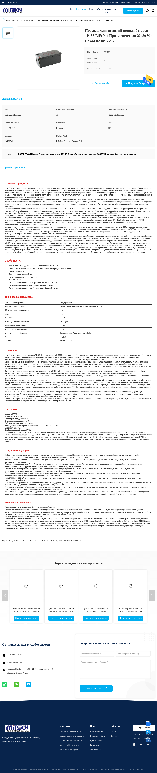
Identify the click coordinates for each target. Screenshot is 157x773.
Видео (91, 9)
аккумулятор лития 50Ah (69, 541)
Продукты (81, 9)
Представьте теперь (96, 688)
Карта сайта (94, 745)
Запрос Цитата (133, 10)
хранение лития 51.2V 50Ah (45, 541)
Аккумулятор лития (27, 20)
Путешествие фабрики (97, 736)
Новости (114, 736)
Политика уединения (20, 769)
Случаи (113, 731)
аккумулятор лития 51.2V (20, 541)
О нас (100, 9)
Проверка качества (97, 741)
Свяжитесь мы (110, 10)
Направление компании (97, 731)
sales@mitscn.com (14, 663)
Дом (71, 9)
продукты (14, 20)
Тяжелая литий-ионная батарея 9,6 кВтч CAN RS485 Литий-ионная (26, 611)
